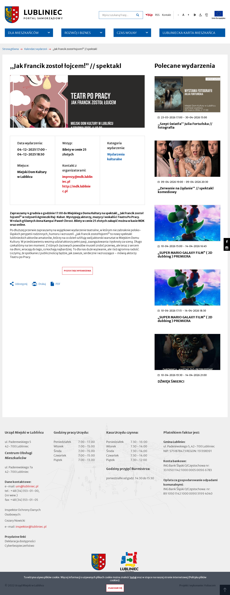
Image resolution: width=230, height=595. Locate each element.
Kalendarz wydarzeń (35, 49)
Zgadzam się (115, 588)
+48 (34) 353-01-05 (24, 500)
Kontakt (166, 14)
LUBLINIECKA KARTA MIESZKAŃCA (189, 34)
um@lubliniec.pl (27, 486)
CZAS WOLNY (127, 33)
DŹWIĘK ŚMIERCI (171, 381)
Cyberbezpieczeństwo (19, 545)
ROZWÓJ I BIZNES (78, 33)
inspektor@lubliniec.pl (31, 526)
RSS (157, 14)
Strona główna (10, 49)
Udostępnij (21, 284)
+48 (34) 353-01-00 (24, 491)
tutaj (133, 578)
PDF (58, 284)
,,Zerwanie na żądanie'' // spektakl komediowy (186, 190)
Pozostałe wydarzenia (77, 270)
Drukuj (39, 284)
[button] (77, 101)
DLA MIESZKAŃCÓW (23, 33)
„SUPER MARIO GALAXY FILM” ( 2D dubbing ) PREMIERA (185, 254)
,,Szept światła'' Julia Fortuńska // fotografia (185, 125)
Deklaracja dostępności (20, 541)
